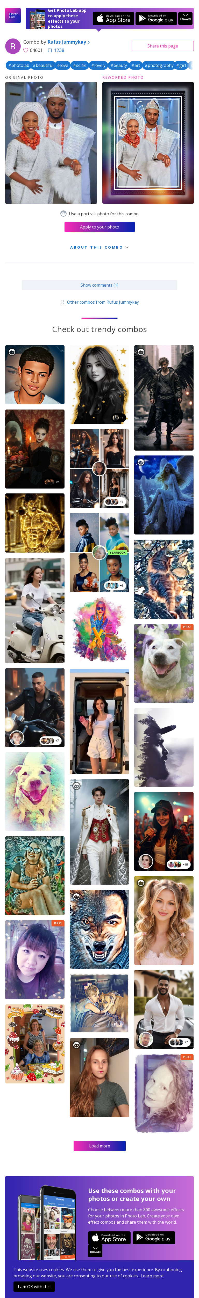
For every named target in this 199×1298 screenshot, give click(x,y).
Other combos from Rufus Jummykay (99, 302)
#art (135, 65)
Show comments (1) (99, 285)
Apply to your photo (99, 227)
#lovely (98, 65)
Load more (99, 1146)
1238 (56, 50)
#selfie (80, 65)
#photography (159, 65)
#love (62, 65)
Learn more (152, 1276)
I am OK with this (34, 1286)
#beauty (118, 65)
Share (162, 46)
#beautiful (43, 65)
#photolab (18, 65)
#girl (181, 65)
